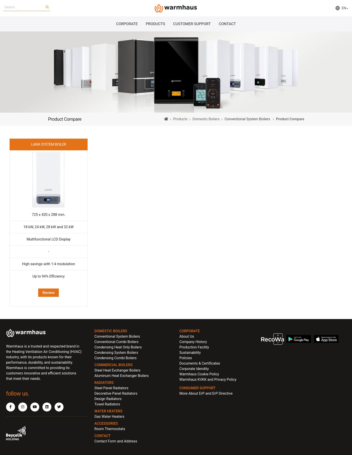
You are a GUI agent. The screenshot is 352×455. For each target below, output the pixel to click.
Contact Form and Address (116, 441)
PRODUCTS (155, 24)
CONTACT (227, 24)
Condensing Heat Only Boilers (118, 347)
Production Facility (194, 347)
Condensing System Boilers (116, 352)
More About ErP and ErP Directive (206, 393)
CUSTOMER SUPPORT (192, 24)
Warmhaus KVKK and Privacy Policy (207, 379)
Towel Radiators (107, 404)
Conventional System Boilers (247, 119)
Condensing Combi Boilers (116, 358)
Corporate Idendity (194, 369)
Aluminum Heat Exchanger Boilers (122, 376)
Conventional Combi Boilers (117, 342)
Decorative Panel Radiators (116, 393)
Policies (185, 358)
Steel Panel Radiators (112, 388)
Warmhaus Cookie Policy (199, 374)
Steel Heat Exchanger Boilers (118, 370)
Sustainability (190, 352)
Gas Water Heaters (110, 416)
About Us (186, 336)
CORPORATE (127, 24)
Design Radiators (108, 399)
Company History (193, 342)
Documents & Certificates (199, 363)
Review (48, 292)
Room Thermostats (110, 429)
